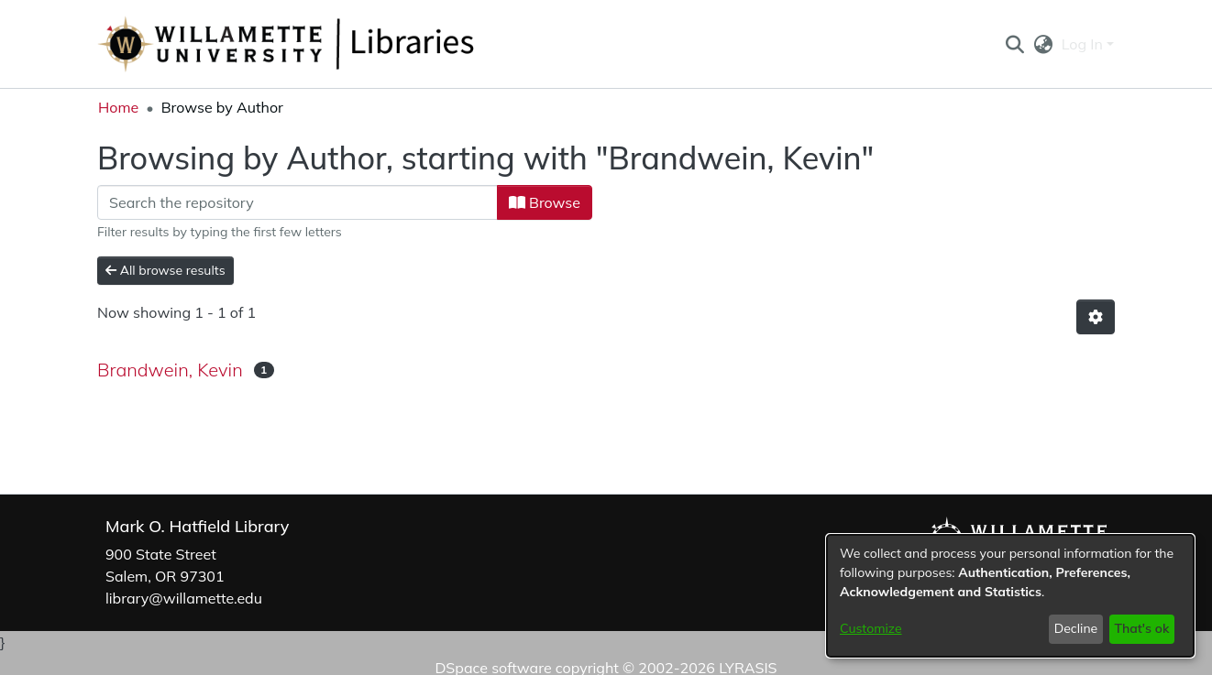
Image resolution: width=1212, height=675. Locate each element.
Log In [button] (1084, 44)
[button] (1014, 44)
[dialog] (1010, 596)
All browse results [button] (165, 270)
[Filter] (297, 202)
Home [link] (118, 107)
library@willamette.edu (183, 598)
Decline (1076, 628)
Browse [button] (544, 202)
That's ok (1141, 628)
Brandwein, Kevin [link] (170, 369)
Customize (871, 628)
